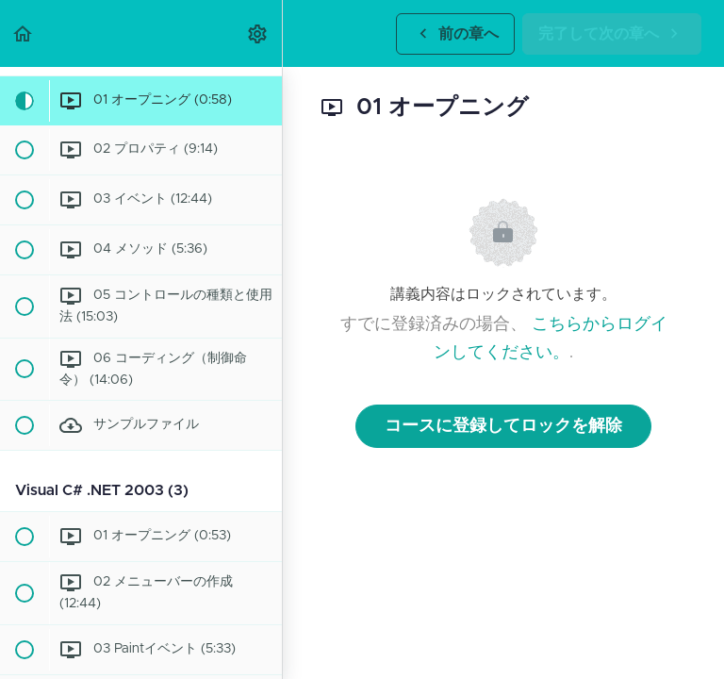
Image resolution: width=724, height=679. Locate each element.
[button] (23, 33)
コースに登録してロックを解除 (503, 426)
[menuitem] (258, 33)
